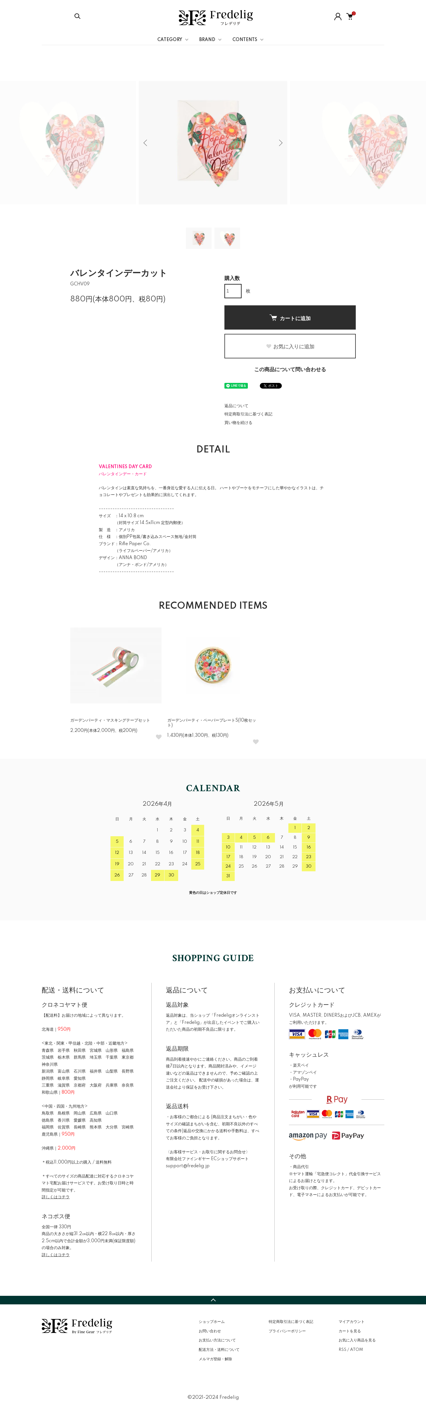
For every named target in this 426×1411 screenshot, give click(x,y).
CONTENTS (244, 40)
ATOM (356, 1350)
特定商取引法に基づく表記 (248, 414)
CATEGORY (169, 40)
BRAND (207, 40)
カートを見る (350, 1331)
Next (280, 143)
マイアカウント (352, 1322)
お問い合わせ (210, 1331)
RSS (342, 1350)
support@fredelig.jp (188, 1166)
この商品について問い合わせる (290, 370)
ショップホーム (212, 1322)
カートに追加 (290, 317)
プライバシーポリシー (287, 1331)
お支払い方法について (217, 1340)
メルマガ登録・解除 (215, 1359)
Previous (146, 143)
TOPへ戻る (213, 1300)
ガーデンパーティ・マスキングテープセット (110, 720)
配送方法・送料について (219, 1350)
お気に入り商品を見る (357, 1340)
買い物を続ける (238, 423)
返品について (236, 406)
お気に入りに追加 (290, 347)
